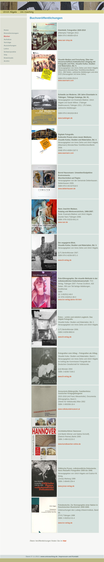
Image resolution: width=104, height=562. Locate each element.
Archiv (6, 61)
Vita (5, 55)
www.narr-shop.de (65, 40)
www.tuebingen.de (65, 118)
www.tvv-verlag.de (65, 523)
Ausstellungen (10, 45)
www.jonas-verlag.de (66, 486)
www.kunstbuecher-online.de (69, 444)
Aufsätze (7, 39)
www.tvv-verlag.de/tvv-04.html (69, 300)
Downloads (8, 58)
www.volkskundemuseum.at (69, 409)
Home (6, 30)
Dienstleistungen (11, 33)
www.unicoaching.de (49, 556)
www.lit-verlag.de (64, 260)
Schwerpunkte (10, 52)
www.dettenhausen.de (66, 189)
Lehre (6, 49)
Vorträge (7, 42)
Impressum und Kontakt (68, 556)
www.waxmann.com (66, 80)
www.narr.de (63, 222)
